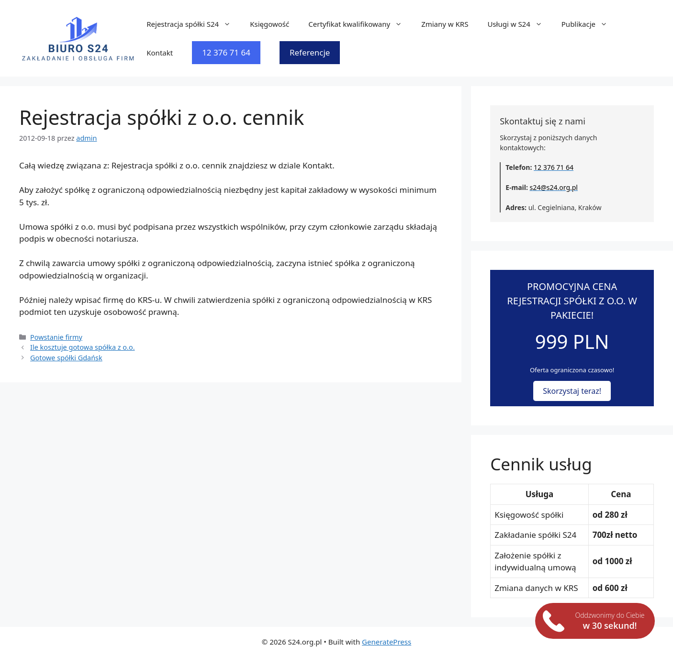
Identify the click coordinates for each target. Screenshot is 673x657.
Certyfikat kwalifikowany (360, 24)
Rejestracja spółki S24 (193, 24)
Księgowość (269, 24)
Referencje (310, 52)
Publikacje (589, 24)
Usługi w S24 (519, 24)
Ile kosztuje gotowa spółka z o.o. (82, 347)
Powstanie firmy (56, 337)
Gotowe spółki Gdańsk (66, 357)
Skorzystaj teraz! (572, 391)
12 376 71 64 (226, 52)
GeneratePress (386, 641)
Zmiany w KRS (444, 24)
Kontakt (159, 52)
